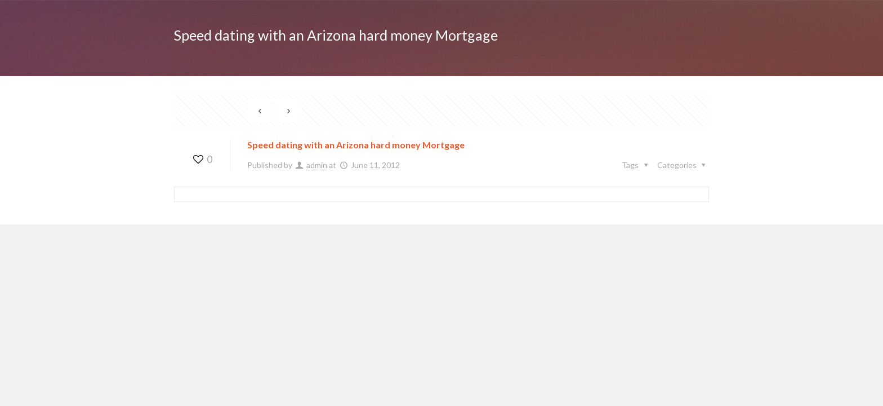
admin (316, 165)
